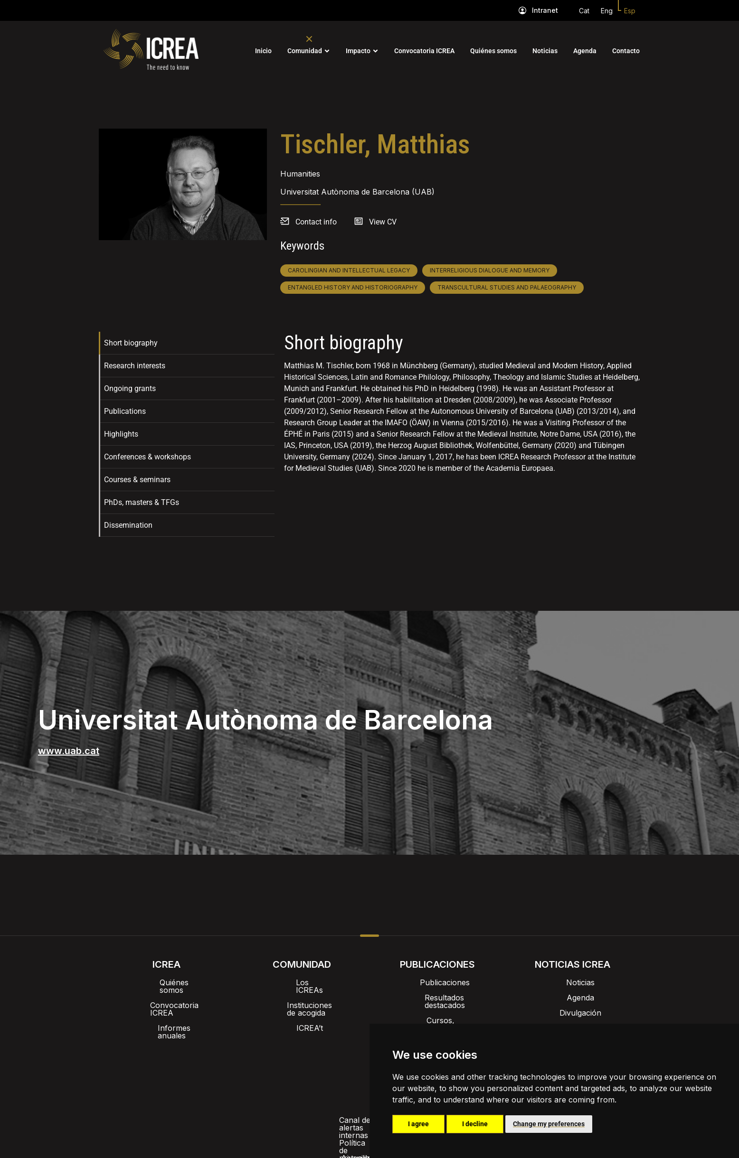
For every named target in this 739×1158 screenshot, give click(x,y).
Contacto (626, 51)
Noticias (545, 51)
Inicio (263, 51)
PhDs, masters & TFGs (141, 502)
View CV (383, 221)
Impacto (358, 51)
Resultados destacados (437, 997)
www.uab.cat (68, 750)
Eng (607, 11)
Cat (584, 11)
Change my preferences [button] (549, 1124)
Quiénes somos (493, 51)
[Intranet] (522, 10)
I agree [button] (418, 1124)
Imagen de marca (334, 1044)
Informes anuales (166, 1013)
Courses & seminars (137, 479)
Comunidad (304, 51)
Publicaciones (437, 982)
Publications (125, 411)
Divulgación (573, 1013)
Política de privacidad (316, 1069)
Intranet (545, 10)
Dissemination (128, 525)
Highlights (121, 434)
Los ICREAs (302, 982)
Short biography (131, 342)
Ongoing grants (130, 388)
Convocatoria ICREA (424, 51)
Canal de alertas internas (218, 1069)
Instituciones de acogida (302, 997)
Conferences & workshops (147, 456)
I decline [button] (475, 1124)
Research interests (134, 365)
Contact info (316, 221)
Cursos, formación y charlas (437, 1013)
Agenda (585, 51)
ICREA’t (302, 1013)
